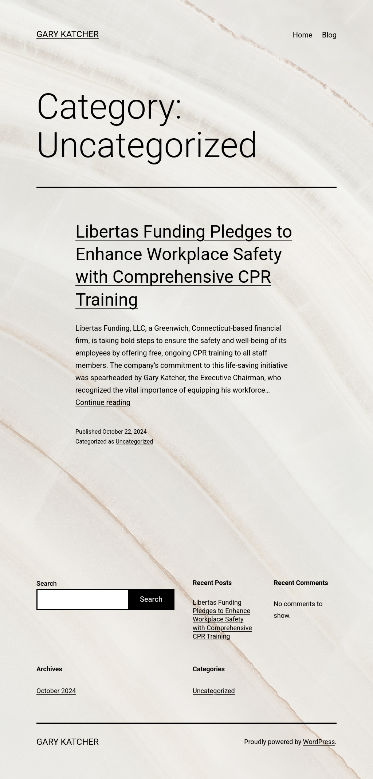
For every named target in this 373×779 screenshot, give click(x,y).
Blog (329, 35)
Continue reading (102, 402)
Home (303, 35)
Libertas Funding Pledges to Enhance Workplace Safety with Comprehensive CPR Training (222, 619)
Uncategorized (134, 441)
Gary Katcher (67, 34)
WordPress (319, 742)
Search (46, 583)
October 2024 (56, 691)
